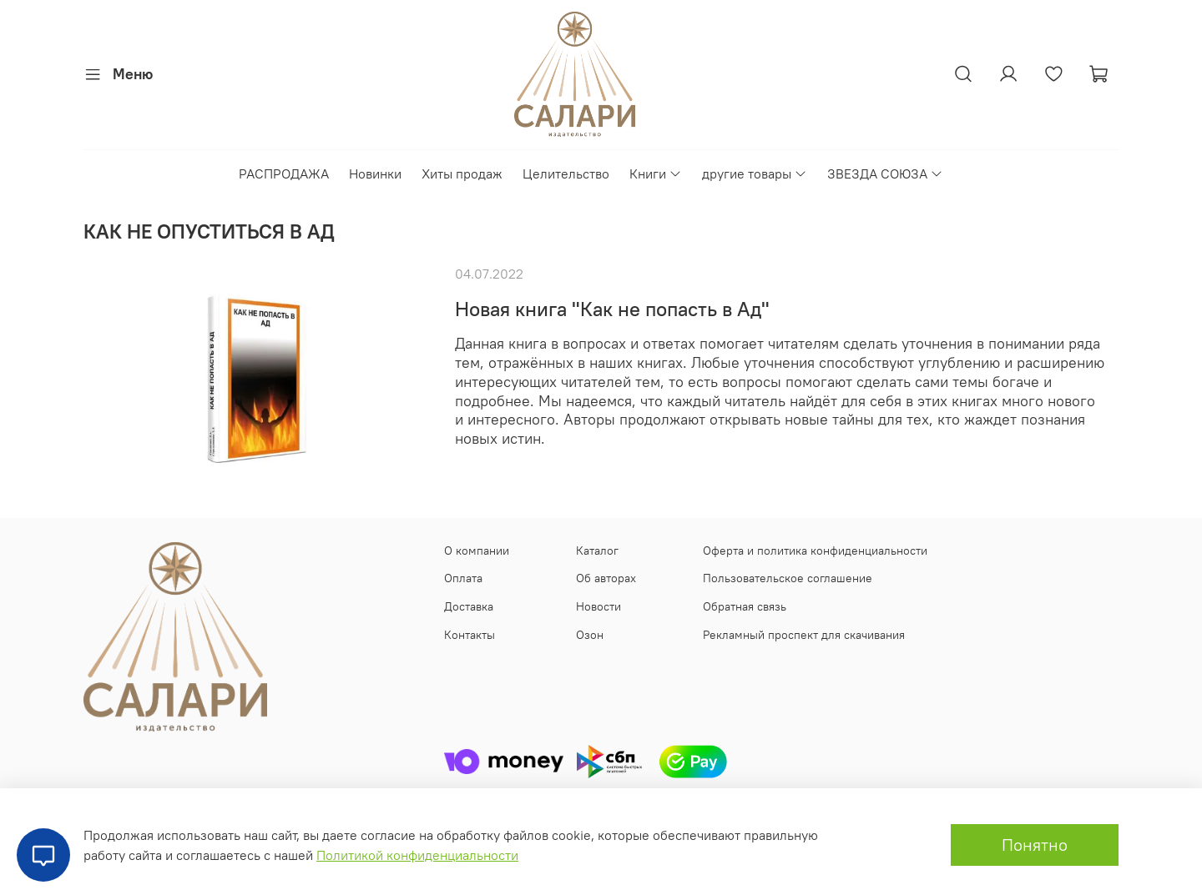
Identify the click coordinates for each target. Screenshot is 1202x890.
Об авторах (606, 578)
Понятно (1035, 844)
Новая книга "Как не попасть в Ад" (612, 308)
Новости (598, 606)
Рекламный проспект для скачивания (804, 634)
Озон (590, 634)
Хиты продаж (462, 173)
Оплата (463, 578)
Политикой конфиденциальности (417, 855)
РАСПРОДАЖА (284, 173)
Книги (655, 173)
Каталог (597, 550)
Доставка (468, 606)
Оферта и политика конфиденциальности (815, 550)
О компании (476, 550)
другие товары (754, 173)
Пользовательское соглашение (787, 578)
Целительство (566, 173)
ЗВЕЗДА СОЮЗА (885, 173)
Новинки (375, 173)
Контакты (469, 634)
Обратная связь (744, 606)
